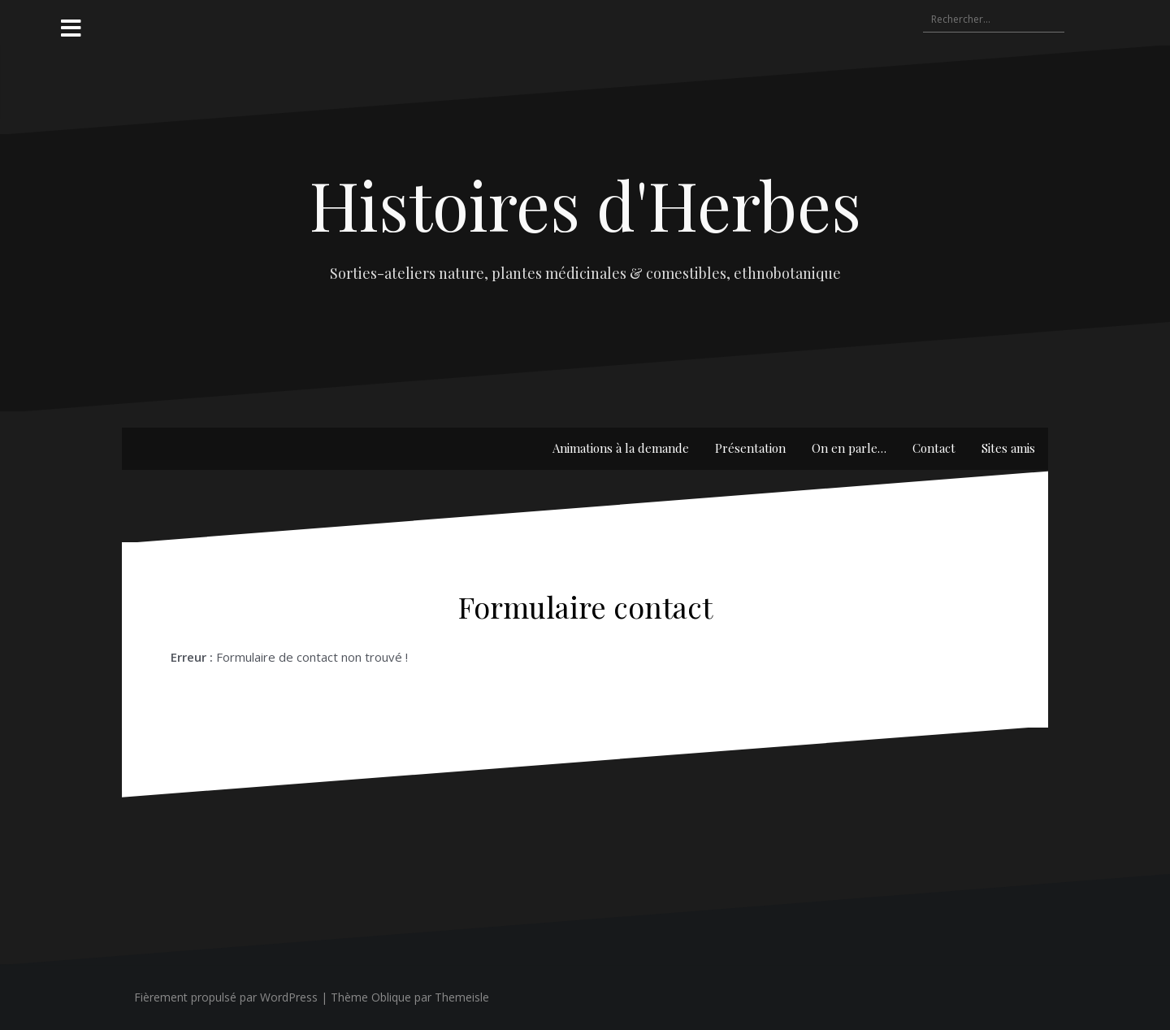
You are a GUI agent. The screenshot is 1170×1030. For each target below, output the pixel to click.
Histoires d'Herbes (585, 204)
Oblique (391, 997)
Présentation (750, 448)
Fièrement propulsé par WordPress (226, 997)
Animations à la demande (620, 448)
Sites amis (1008, 448)
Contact (934, 448)
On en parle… (849, 448)
